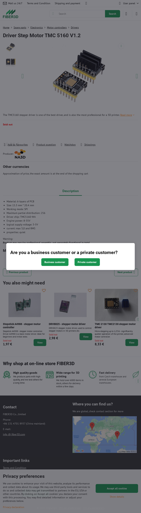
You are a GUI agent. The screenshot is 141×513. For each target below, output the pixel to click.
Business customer (54, 262)
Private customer (87, 262)
